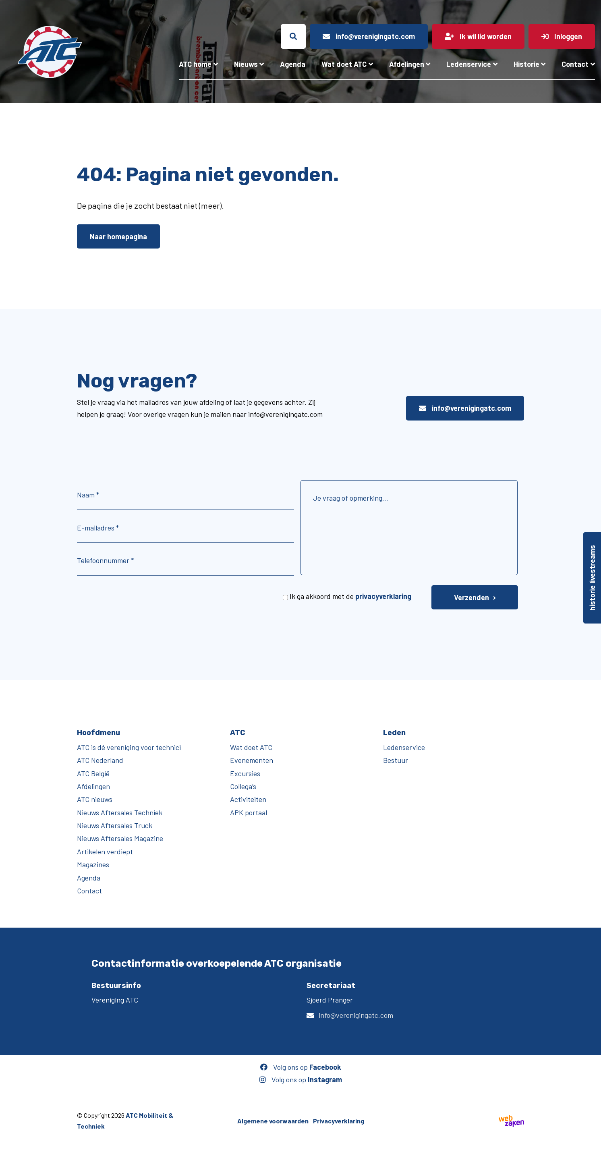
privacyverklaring (383, 596)
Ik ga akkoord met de (350, 596)
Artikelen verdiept (105, 851)
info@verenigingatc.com (465, 408)
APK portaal (248, 812)
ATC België (93, 773)
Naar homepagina (118, 236)
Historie (526, 64)
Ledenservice (468, 64)
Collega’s (243, 786)
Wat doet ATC (344, 64)
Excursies (245, 773)
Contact (575, 64)
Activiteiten (248, 799)
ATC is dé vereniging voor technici (129, 747)
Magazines (93, 864)
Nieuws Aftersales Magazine (120, 838)
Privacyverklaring (338, 1121)
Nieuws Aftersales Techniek (119, 812)
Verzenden (471, 597)
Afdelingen (406, 64)
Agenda (292, 64)
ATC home (195, 64)
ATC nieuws (94, 799)
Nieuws (246, 64)
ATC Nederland (100, 760)
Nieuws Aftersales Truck (114, 825)
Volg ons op (300, 1067)
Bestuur (395, 760)
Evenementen (251, 760)
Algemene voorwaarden (273, 1121)
